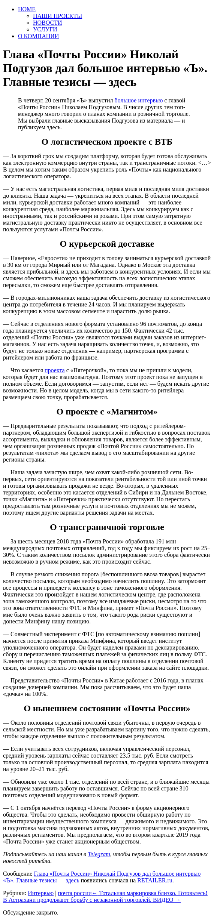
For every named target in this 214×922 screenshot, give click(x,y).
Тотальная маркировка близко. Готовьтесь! (150, 893)
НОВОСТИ (47, 22)
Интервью (41, 893)
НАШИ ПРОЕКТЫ (57, 16)
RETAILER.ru (154, 880)
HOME (27, 9)
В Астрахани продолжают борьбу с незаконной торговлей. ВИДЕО (92, 900)
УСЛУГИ (45, 29)
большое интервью (139, 100)
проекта (55, 370)
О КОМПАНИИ (38, 36)
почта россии (74, 893)
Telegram (99, 854)
